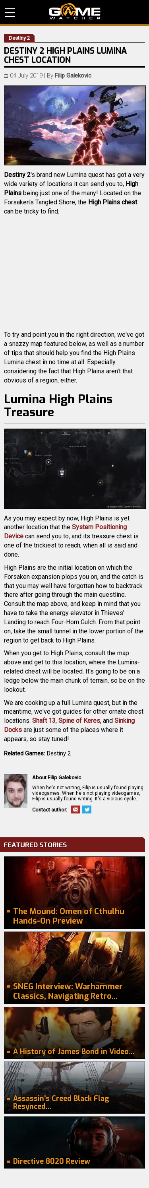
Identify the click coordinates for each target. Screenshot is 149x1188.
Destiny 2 (59, 753)
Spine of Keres (79, 720)
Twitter (86, 809)
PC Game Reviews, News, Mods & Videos (75, 11)
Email (75, 809)
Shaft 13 (44, 720)
